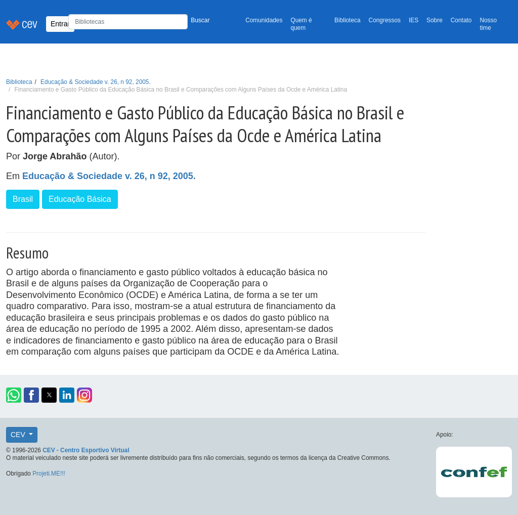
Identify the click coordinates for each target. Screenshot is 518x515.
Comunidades (263, 20)
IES (413, 20)
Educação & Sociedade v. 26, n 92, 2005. (95, 81)
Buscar (200, 20)
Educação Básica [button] (80, 199)
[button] (13, 395)
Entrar (60, 24)
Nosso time (488, 24)
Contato (461, 20)
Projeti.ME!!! (48, 473)
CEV (19, 435)
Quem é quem (301, 24)
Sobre (434, 20)
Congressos (385, 20)
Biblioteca (347, 20)
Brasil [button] (23, 199)
